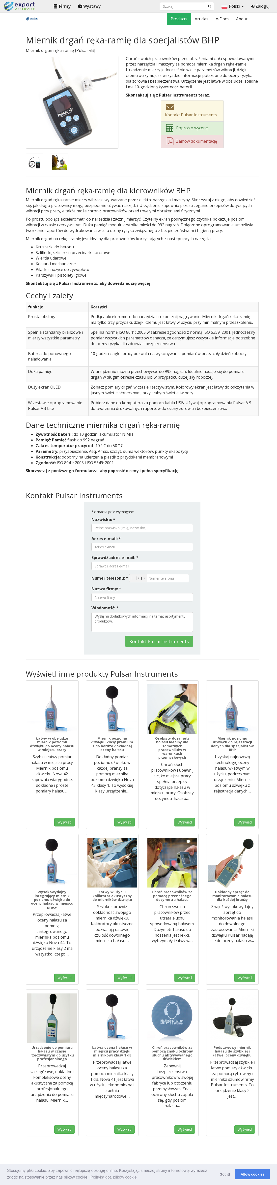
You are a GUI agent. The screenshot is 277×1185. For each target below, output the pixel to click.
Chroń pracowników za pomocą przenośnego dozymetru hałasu (172, 895)
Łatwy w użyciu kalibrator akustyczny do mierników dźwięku (112, 895)
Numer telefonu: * (109, 578)
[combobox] (138, 578)
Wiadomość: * (104, 608)
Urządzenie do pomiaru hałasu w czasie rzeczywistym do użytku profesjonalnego (52, 1053)
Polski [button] (233, 6)
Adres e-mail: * (106, 538)
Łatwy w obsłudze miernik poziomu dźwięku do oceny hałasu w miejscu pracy (52, 744)
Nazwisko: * (103, 519)
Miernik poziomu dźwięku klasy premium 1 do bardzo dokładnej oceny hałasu (112, 744)
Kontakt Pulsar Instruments (159, 641)
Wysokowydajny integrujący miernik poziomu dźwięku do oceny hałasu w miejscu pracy (52, 899)
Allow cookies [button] (252, 1174)
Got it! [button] (225, 1174)
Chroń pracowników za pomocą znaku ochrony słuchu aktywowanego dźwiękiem (172, 1053)
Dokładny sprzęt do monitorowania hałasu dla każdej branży (232, 895)
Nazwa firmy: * (106, 589)
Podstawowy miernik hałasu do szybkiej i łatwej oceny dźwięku (232, 1051)
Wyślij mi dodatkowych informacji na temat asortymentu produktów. (142, 622)
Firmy (62, 6)
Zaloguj (260, 6)
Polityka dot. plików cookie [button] (113, 1177)
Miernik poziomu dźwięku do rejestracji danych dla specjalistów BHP (232, 744)
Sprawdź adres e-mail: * (114, 557)
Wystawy (89, 6)
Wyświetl (64, 822)
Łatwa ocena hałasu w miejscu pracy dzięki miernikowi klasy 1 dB (112, 1051)
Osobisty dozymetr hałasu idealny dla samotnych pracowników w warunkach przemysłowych (172, 748)
